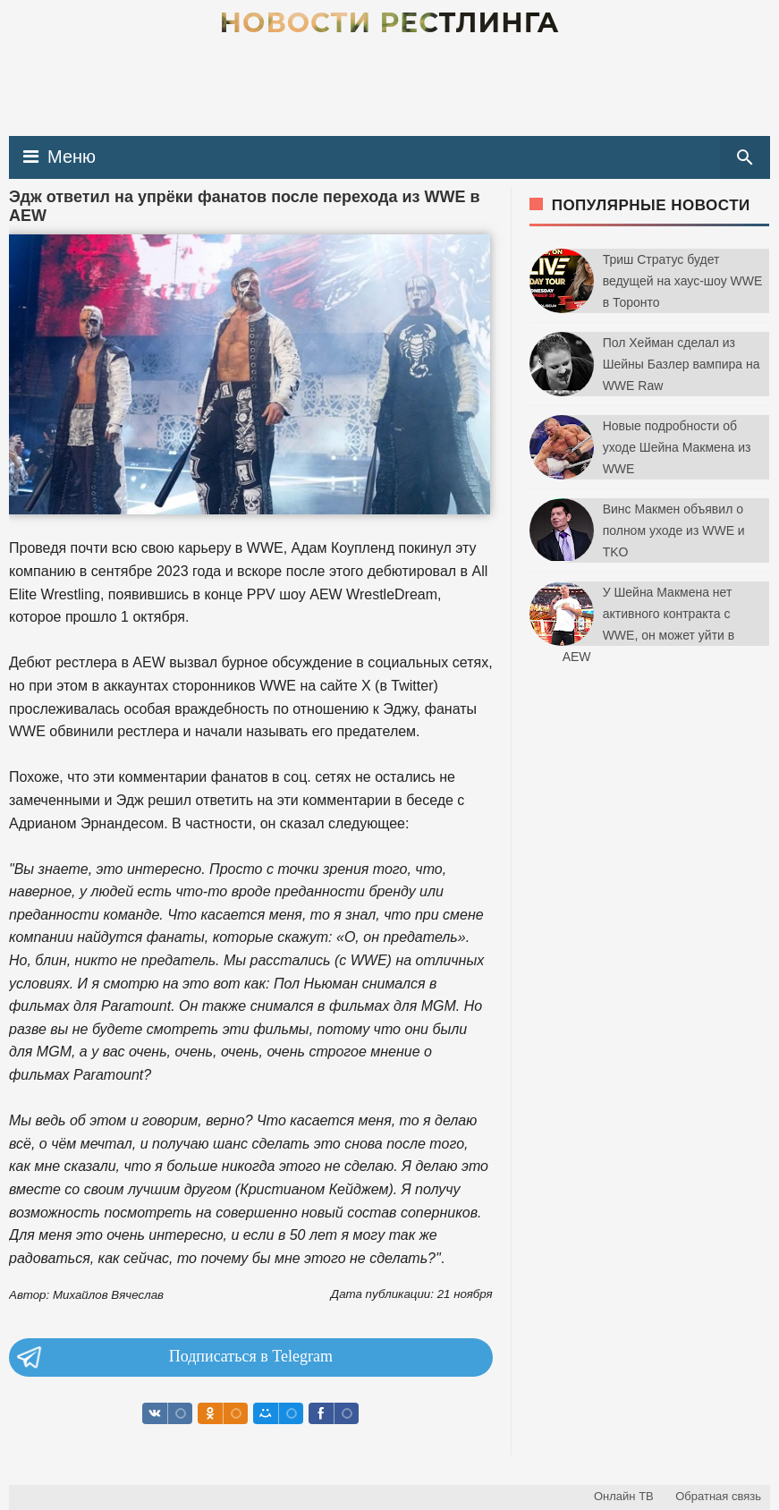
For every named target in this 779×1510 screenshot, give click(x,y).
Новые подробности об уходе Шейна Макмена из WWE (677, 447)
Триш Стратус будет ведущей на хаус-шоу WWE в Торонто (683, 281)
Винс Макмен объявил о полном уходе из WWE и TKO (674, 530)
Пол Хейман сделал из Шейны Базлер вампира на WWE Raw (681, 364)
